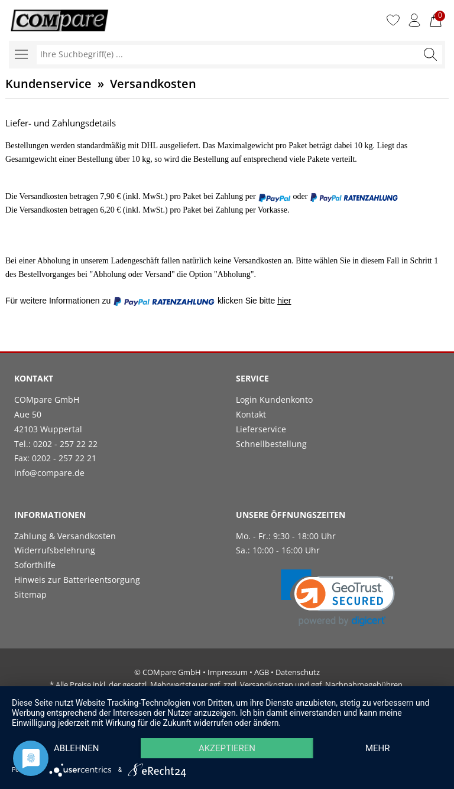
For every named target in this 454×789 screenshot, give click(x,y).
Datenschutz (297, 672)
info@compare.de (49, 472)
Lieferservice (261, 429)
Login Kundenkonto (274, 399)
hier (284, 300)
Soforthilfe (35, 564)
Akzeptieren (227, 748)
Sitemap (30, 594)
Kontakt (251, 414)
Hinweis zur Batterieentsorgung (77, 579)
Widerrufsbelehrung (54, 550)
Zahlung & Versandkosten (65, 536)
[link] (337, 598)
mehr (377, 748)
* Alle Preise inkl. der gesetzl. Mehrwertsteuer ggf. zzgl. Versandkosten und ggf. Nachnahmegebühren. (227, 684)
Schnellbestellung (271, 443)
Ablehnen (76, 748)
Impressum (227, 672)
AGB (261, 672)
